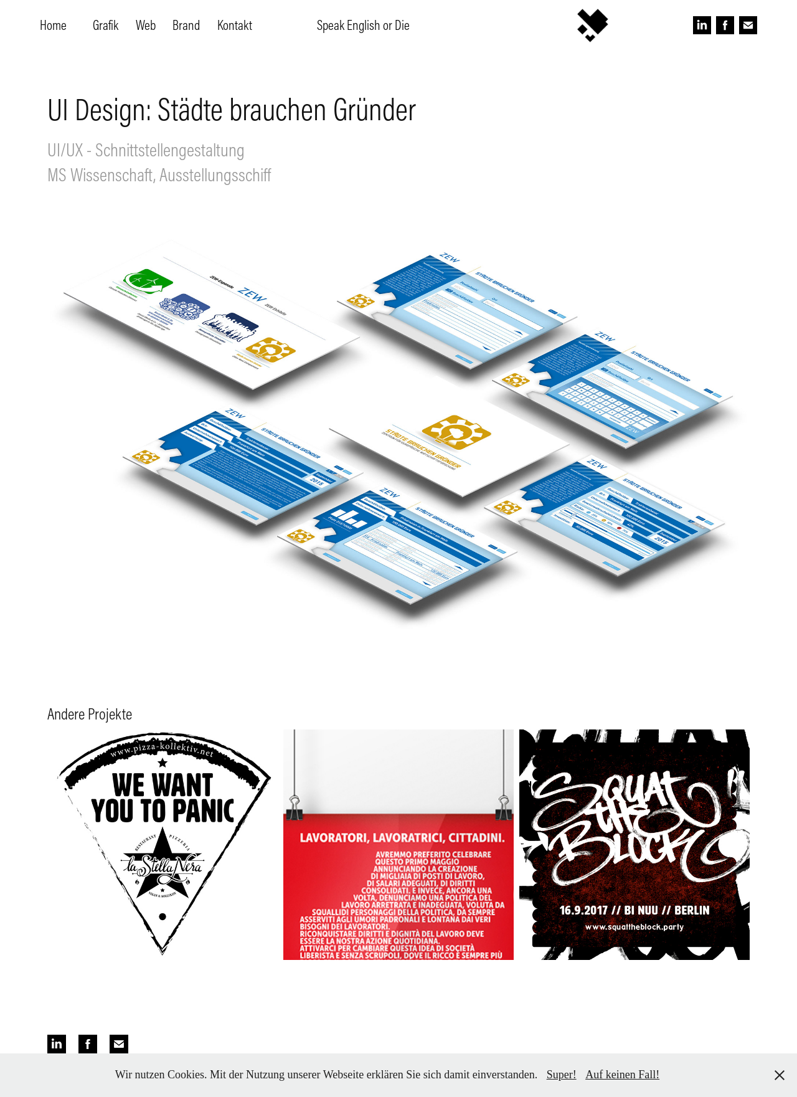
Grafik (105, 25)
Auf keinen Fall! (622, 1074)
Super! (562, 1074)
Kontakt (234, 25)
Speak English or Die (363, 25)
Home (53, 25)
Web (146, 25)
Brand (186, 25)
